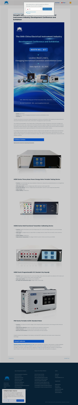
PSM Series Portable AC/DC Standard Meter (28, 321)
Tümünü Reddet (12, 400)
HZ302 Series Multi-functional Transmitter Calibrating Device (33, 226)
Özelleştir (6, 400)
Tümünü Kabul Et (20, 400)
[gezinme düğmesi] (70, 2)
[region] (14, 396)
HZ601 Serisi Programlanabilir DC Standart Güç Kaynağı (31, 272)
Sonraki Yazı (67, 358)
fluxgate (39, 347)
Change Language (47, 8)
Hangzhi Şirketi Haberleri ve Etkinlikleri (21, 13)
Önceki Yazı (11, 358)
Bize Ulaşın (57, 2)
